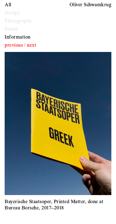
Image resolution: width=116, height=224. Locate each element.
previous (14, 45)
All (8, 4)
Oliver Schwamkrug (91, 4)
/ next (30, 45)
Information (18, 37)
